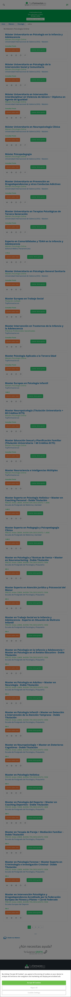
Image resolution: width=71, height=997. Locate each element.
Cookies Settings (34, 993)
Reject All (34, 988)
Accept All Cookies (34, 983)
